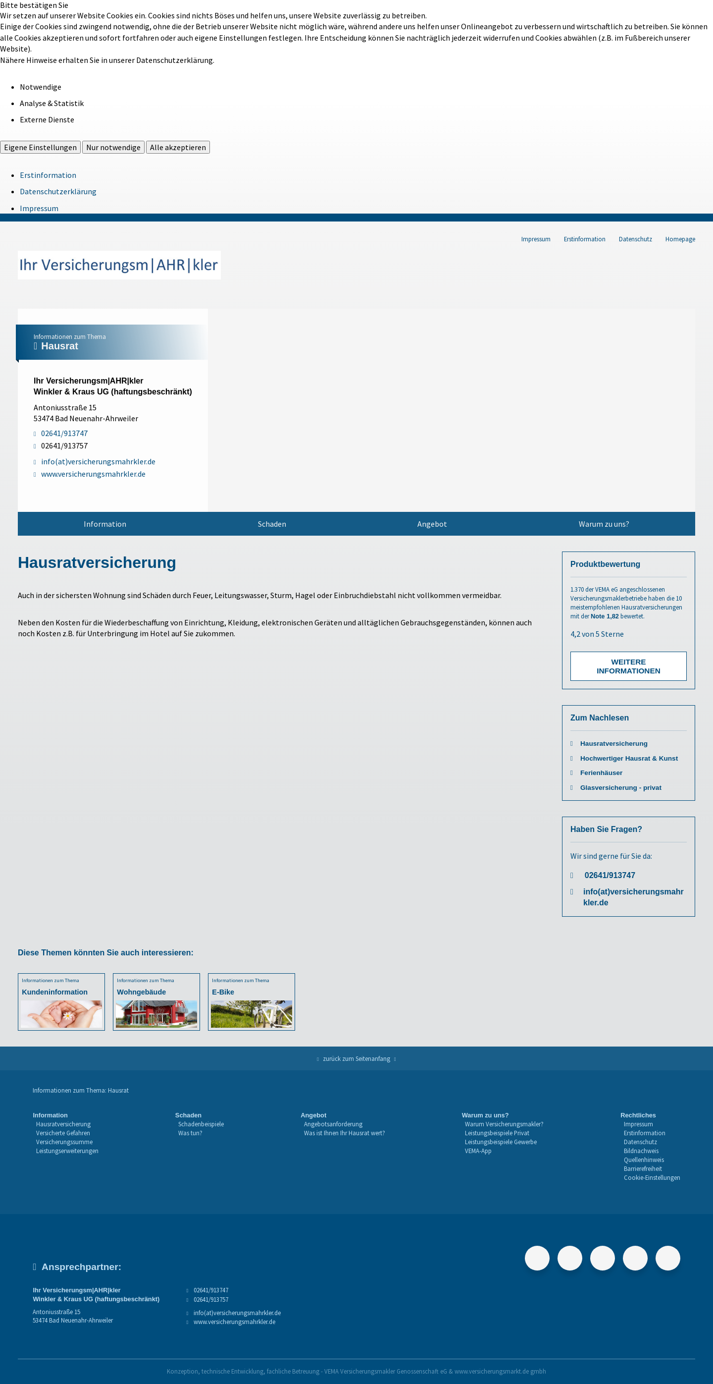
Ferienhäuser (601, 772)
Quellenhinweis (644, 1159)
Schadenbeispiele (201, 1124)
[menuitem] (105, 524)
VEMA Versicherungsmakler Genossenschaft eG (385, 1371)
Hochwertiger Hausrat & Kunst (629, 758)
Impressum (39, 208)
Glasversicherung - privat (621, 787)
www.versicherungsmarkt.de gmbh (500, 1371)
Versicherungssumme (64, 1142)
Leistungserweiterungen (67, 1151)
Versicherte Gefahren (63, 1133)
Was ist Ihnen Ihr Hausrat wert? (344, 1133)
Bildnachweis (641, 1151)
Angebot (432, 524)
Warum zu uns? (604, 524)
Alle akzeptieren (178, 147)
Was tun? (190, 1133)
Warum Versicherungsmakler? (504, 1124)
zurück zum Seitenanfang (356, 1058)
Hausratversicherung (614, 743)
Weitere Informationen (629, 666)
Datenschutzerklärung (58, 191)
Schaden (272, 524)
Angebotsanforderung (333, 1124)
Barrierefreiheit (643, 1168)
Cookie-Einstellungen (652, 1177)
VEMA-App (478, 1151)
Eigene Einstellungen (40, 147)
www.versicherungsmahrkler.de (234, 1322)
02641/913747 (610, 875)
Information (105, 524)
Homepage (680, 239)
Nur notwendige (113, 147)
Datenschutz (635, 239)
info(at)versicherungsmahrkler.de (633, 897)
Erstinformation (48, 175)
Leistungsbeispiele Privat (497, 1133)
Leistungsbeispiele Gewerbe (501, 1142)
